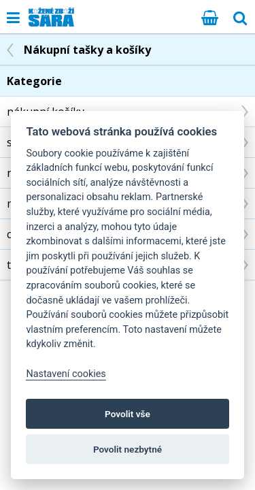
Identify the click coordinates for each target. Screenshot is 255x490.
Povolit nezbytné (127, 449)
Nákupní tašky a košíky (87, 49)
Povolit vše (127, 413)
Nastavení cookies (65, 374)
